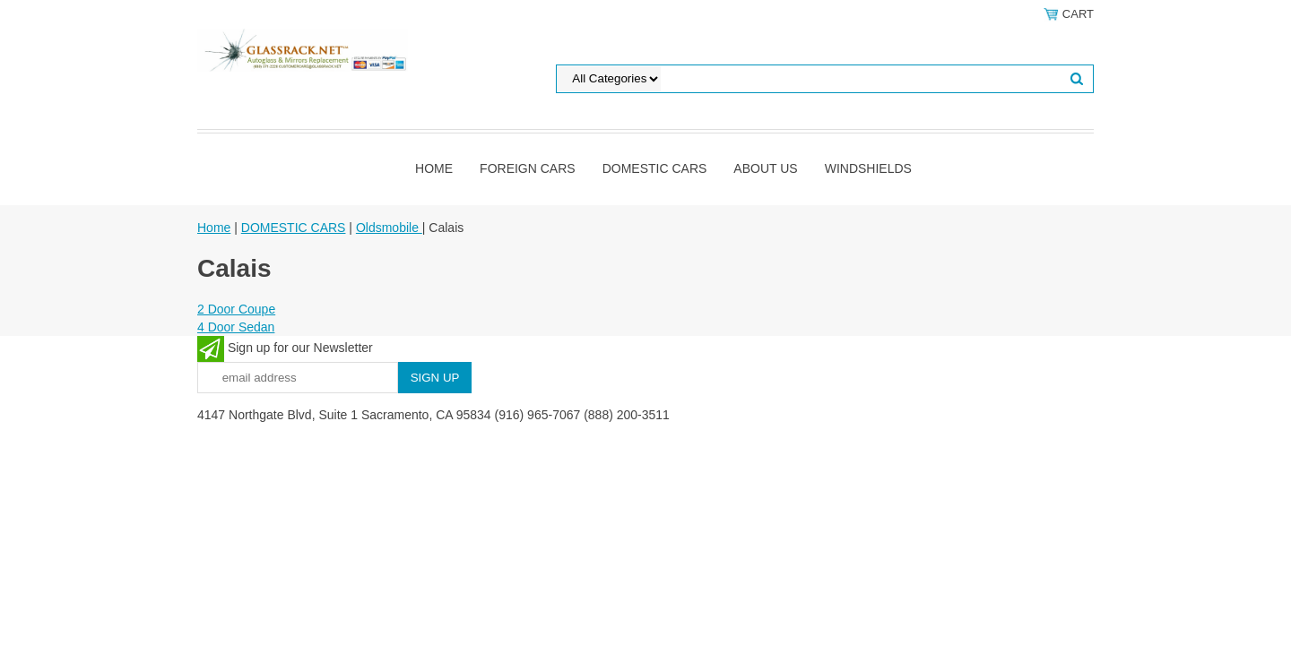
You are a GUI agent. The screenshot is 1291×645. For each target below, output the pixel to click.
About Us (765, 168)
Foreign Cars (528, 168)
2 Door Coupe (236, 309)
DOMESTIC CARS (654, 168)
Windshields (868, 168)
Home (434, 168)
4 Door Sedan (235, 327)
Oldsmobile (389, 227)
